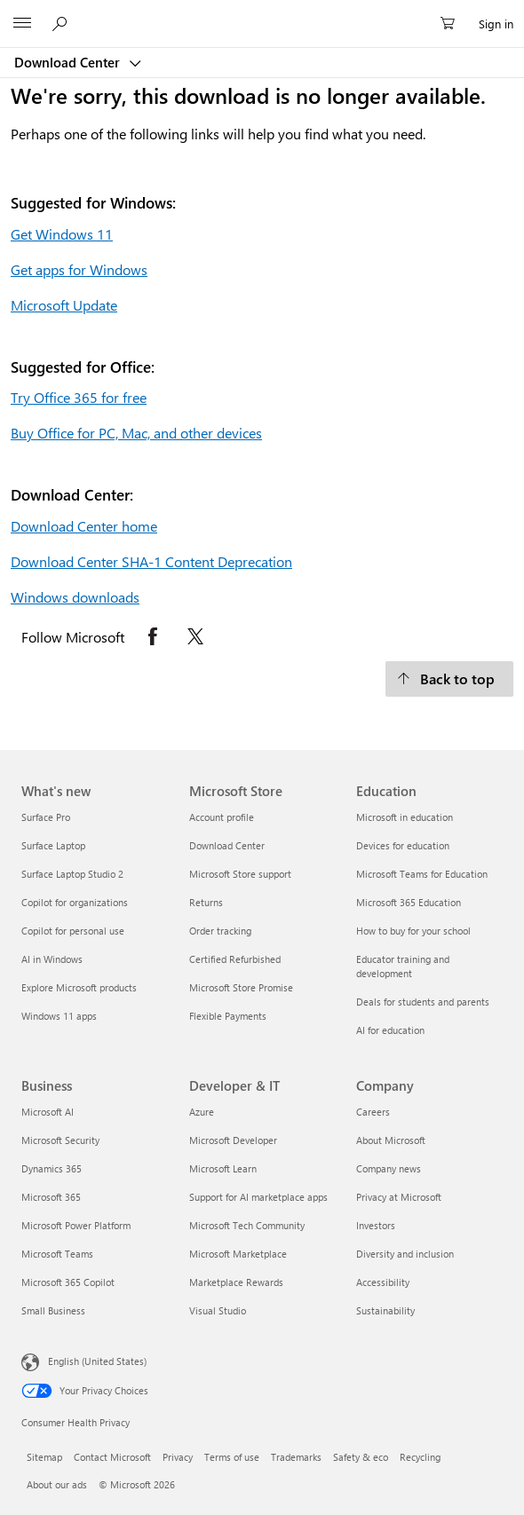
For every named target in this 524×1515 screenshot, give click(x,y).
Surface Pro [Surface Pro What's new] (45, 817)
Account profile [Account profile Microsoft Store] (221, 817)
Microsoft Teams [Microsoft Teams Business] (57, 1253)
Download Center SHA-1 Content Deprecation (151, 561)
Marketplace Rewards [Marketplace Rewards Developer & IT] (236, 1282)
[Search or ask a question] (62, 23)
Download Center (68, 62)
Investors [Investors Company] (375, 1225)
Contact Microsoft (112, 1457)
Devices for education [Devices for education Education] (402, 845)
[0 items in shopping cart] (453, 24)
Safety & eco (360, 1457)
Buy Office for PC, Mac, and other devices (136, 432)
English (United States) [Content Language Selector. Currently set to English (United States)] (97, 1361)
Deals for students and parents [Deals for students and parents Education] (422, 1001)
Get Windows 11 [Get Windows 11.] (62, 234)
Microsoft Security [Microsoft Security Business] (60, 1140)
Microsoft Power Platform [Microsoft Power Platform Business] (76, 1225)
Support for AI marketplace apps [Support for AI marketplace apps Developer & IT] (258, 1196)
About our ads (57, 1484)
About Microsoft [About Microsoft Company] (390, 1140)
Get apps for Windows (79, 269)
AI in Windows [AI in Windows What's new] (52, 959)
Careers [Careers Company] (373, 1111)
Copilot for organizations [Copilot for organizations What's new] (74, 902)
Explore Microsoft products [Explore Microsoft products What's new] (79, 987)
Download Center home (84, 526)
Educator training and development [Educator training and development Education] (402, 966)
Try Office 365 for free (79, 397)
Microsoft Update (64, 305)
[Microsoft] (261, 13)
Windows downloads (75, 597)
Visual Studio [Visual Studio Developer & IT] (217, 1310)
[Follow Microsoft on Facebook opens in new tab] (153, 636)
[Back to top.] (449, 679)
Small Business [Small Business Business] (53, 1310)
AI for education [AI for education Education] (390, 1030)
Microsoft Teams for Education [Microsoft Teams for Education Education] (422, 873)
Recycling (420, 1457)
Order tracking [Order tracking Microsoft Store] (220, 930)
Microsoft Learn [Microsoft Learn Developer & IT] (223, 1168)
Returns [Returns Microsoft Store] (206, 902)
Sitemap (44, 1457)
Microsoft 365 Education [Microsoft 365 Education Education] (408, 902)
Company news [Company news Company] (388, 1168)
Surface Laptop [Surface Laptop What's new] (53, 845)
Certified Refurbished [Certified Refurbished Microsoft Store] (235, 959)
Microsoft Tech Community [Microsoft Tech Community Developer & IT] (247, 1225)
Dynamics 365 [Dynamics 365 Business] (51, 1168)
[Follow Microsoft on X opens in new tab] (195, 636)
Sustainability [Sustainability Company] (385, 1310)
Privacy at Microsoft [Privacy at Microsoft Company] (398, 1196)
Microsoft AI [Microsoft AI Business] (47, 1111)
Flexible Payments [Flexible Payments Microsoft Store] (227, 1015)
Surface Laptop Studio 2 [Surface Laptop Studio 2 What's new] (72, 873)
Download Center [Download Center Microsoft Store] (227, 845)
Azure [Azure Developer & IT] (201, 1111)
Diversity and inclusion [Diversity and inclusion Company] (405, 1253)
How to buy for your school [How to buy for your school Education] (413, 930)
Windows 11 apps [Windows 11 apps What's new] (59, 1015)
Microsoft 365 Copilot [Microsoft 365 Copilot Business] (68, 1282)
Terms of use (231, 1457)
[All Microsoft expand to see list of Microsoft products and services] (22, 24)
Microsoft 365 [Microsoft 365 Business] (51, 1196)
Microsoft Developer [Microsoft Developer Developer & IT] (233, 1140)
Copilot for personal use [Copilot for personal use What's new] (72, 930)
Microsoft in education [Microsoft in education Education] (404, 817)
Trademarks (296, 1457)
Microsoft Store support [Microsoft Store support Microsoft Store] (240, 873)
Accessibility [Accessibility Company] (382, 1282)
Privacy (178, 1457)
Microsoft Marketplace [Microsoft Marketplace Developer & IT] (238, 1253)
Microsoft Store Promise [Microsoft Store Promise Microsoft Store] (241, 987)
